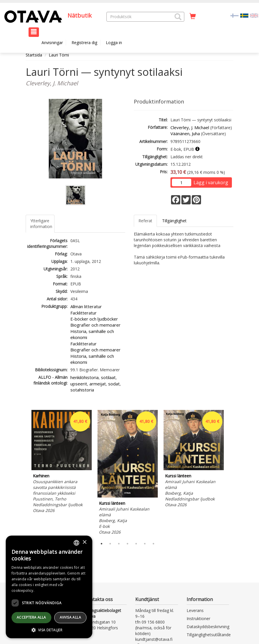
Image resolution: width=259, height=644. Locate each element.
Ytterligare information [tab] (41, 223)
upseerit (78, 384)
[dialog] (49, 587)
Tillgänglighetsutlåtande (209, 634)
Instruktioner (198, 618)
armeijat (97, 384)
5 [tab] (136, 544)
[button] (177, 16)
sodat (114, 384)
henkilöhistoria (84, 377)
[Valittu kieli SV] (244, 15)
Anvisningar (52, 42)
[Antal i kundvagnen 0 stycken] (192, 16)
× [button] (84, 542)
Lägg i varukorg (211, 182)
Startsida (34, 55)
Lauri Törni (59, 55)
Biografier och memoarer (95, 325)
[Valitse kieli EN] (254, 15)
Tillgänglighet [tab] (174, 220)
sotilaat (108, 377)
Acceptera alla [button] (31, 617)
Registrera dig (84, 42)
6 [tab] (145, 544)
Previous (24, 473)
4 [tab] (127, 544)
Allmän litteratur (86, 306)
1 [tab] (101, 544)
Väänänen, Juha (185, 133)
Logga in (114, 42)
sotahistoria (82, 390)
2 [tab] (110, 544)
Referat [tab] (145, 220)
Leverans (195, 610)
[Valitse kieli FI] (234, 15)
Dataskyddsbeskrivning (208, 626)
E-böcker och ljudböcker (94, 319)
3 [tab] (119, 544)
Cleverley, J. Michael (189, 127)
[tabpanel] (62, 462)
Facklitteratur (83, 313)
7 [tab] (153, 544)
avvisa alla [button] (70, 617)
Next (230, 473)
